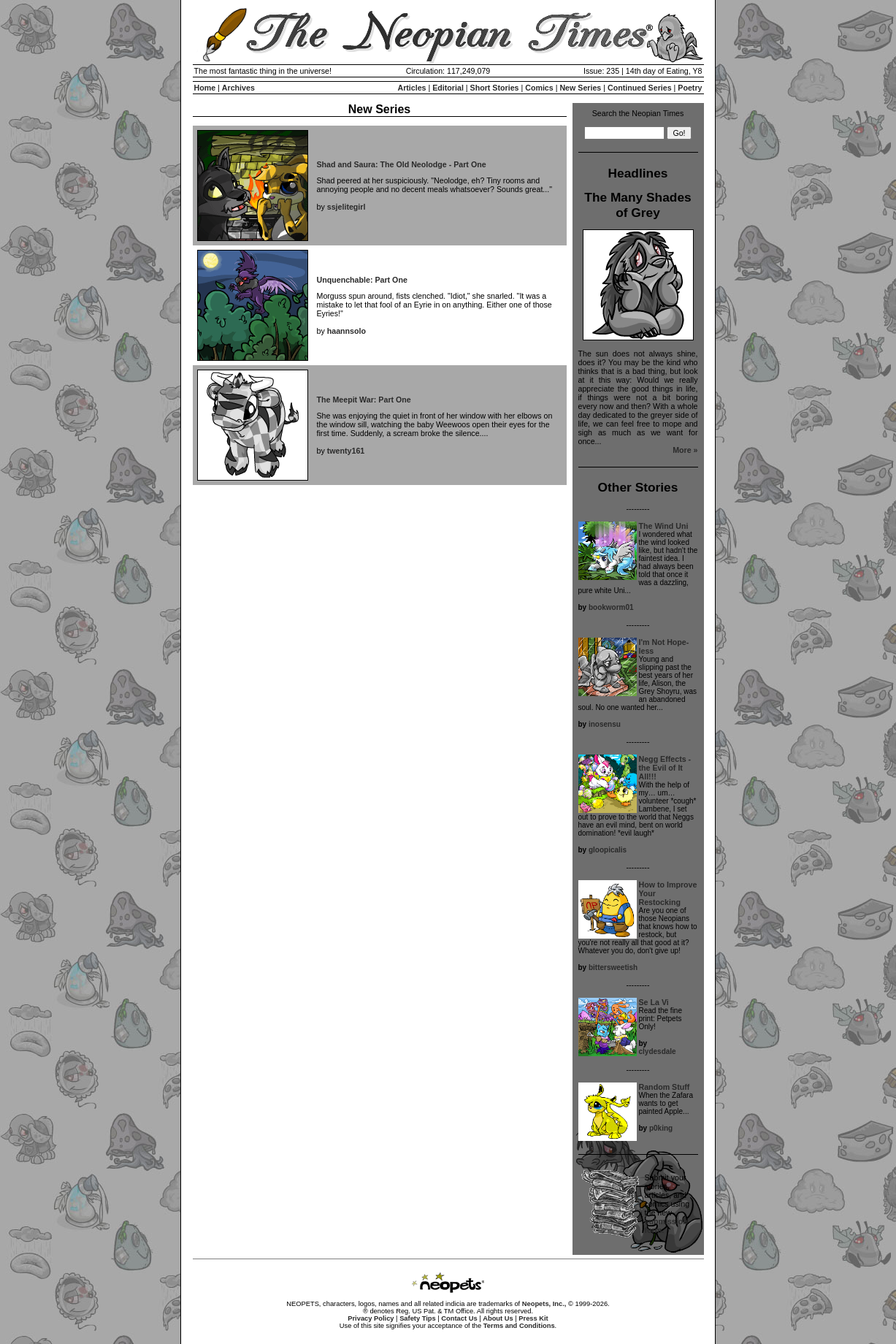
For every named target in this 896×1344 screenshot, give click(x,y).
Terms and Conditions (519, 1325)
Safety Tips (417, 1318)
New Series (580, 87)
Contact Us (459, 1318)
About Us (498, 1318)
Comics (539, 87)
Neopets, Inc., (544, 1303)
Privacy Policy (371, 1318)
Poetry (690, 87)
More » (685, 450)
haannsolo (346, 331)
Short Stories (494, 87)
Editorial (448, 87)
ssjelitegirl (346, 206)
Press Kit (533, 1318)
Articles (411, 87)
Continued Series (640, 87)
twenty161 (346, 450)
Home (205, 87)
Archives (238, 87)
